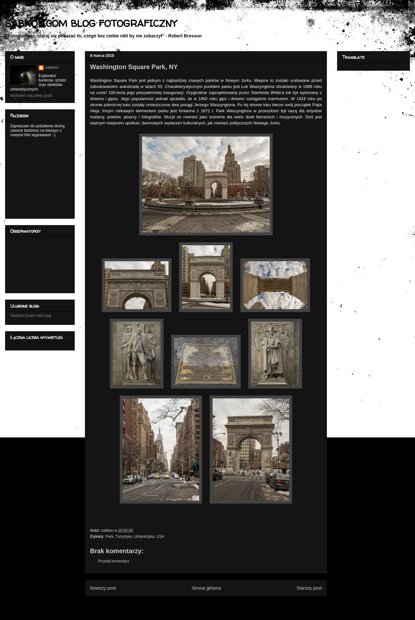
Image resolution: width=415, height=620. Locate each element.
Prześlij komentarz (113, 561)
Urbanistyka (144, 536)
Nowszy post (103, 588)
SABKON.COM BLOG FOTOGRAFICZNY (91, 23)
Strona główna (206, 588)
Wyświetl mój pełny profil (31, 95)
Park (110, 536)
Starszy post (309, 588)
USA (160, 536)
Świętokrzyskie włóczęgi (30, 315)
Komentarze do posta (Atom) (216, 603)
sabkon (51, 67)
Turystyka (124, 536)
